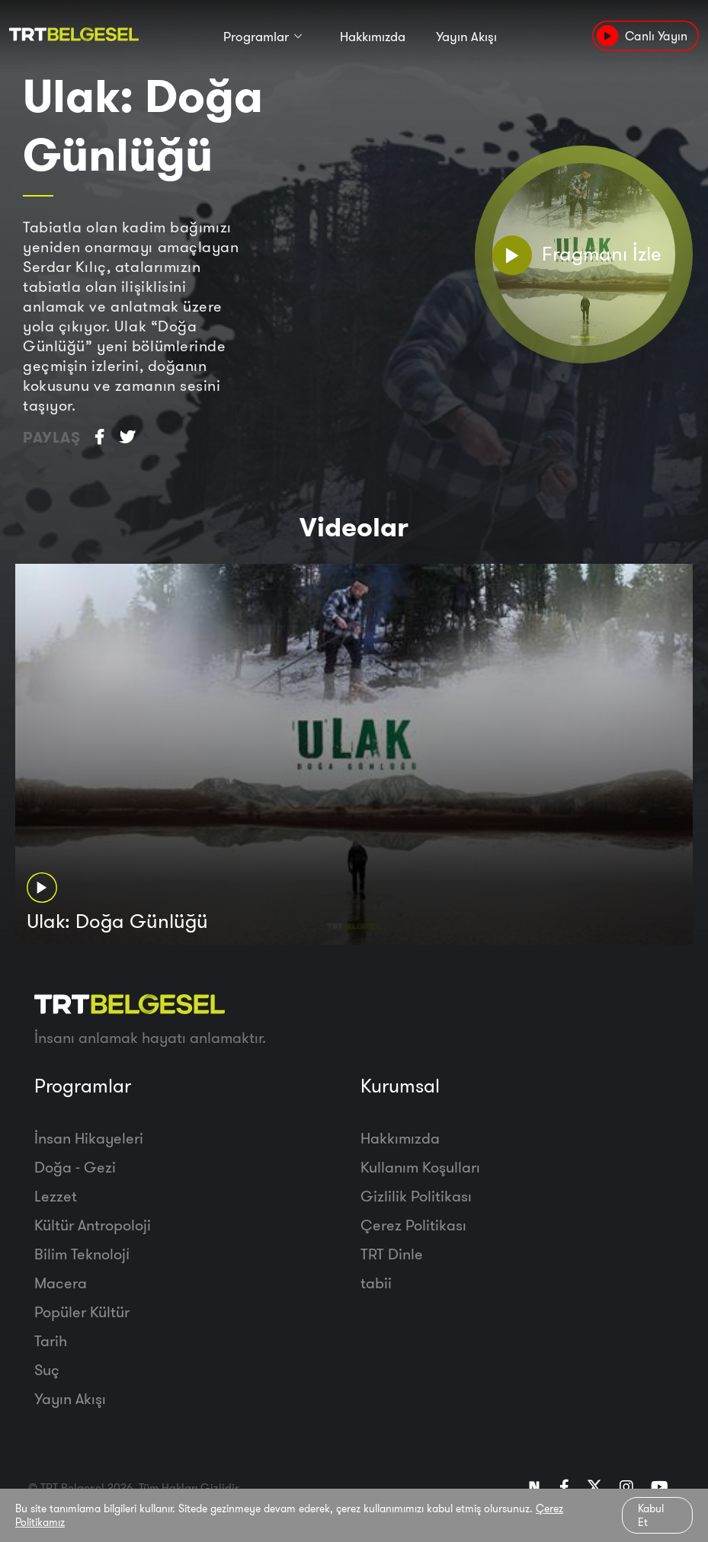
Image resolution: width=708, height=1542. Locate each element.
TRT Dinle (391, 1253)
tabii (376, 1282)
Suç (46, 1369)
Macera (60, 1282)
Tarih (50, 1340)
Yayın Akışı (466, 36)
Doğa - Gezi (75, 1166)
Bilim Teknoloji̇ (82, 1253)
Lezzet (55, 1195)
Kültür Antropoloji (92, 1224)
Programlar (256, 36)
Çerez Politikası (413, 1224)
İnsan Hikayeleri (88, 1137)
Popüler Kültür (82, 1311)
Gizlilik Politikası (416, 1195)
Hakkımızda (372, 36)
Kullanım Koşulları (420, 1166)
